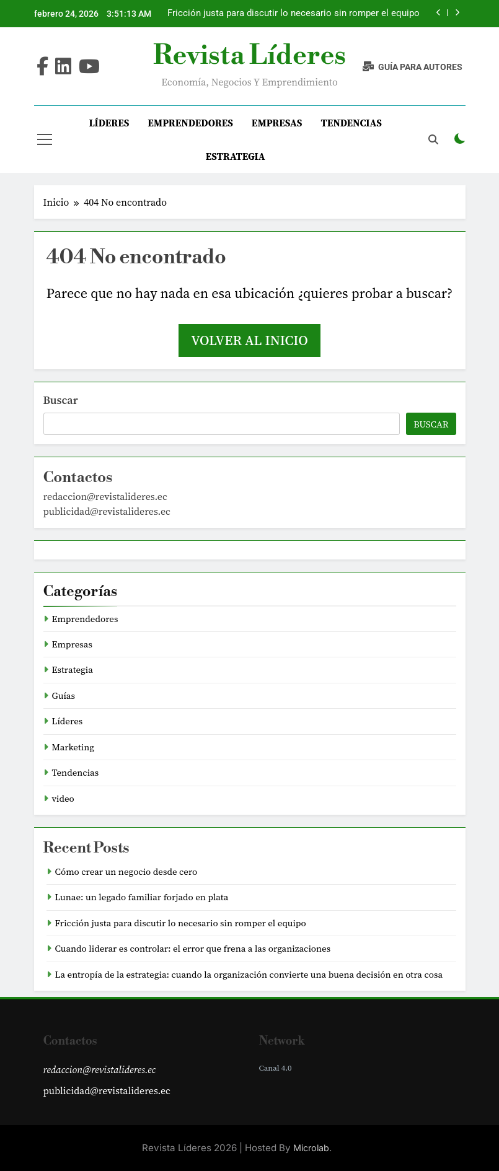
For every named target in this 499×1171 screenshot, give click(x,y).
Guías (63, 696)
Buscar (60, 400)
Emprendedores (190, 122)
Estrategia (235, 156)
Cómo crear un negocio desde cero (126, 872)
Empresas (277, 122)
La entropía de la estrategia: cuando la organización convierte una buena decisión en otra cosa (249, 974)
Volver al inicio (249, 340)
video (63, 798)
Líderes (109, 122)
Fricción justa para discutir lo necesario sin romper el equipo (293, 14)
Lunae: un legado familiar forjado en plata (142, 897)
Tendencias (351, 122)
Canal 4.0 (275, 1068)
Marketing (73, 747)
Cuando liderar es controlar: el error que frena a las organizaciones (193, 948)
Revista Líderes (249, 55)
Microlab (311, 1147)
